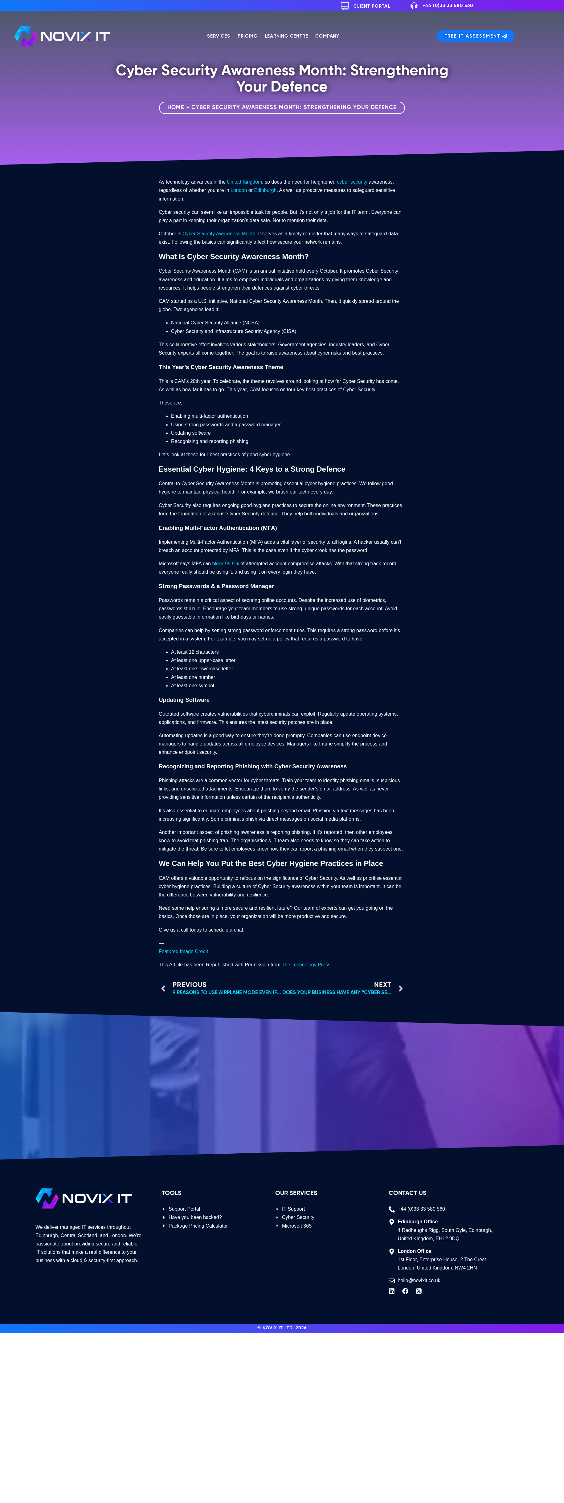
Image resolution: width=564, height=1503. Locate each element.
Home (175, 107)
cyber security (352, 182)
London (239, 190)
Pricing (248, 36)
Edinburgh (265, 190)
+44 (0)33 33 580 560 (448, 5)
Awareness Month (235, 233)
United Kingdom (244, 182)
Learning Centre (286, 36)
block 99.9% (225, 563)
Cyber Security (198, 233)
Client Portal (372, 6)
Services (218, 36)
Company (327, 36)
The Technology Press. (307, 964)
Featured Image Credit (183, 951)
